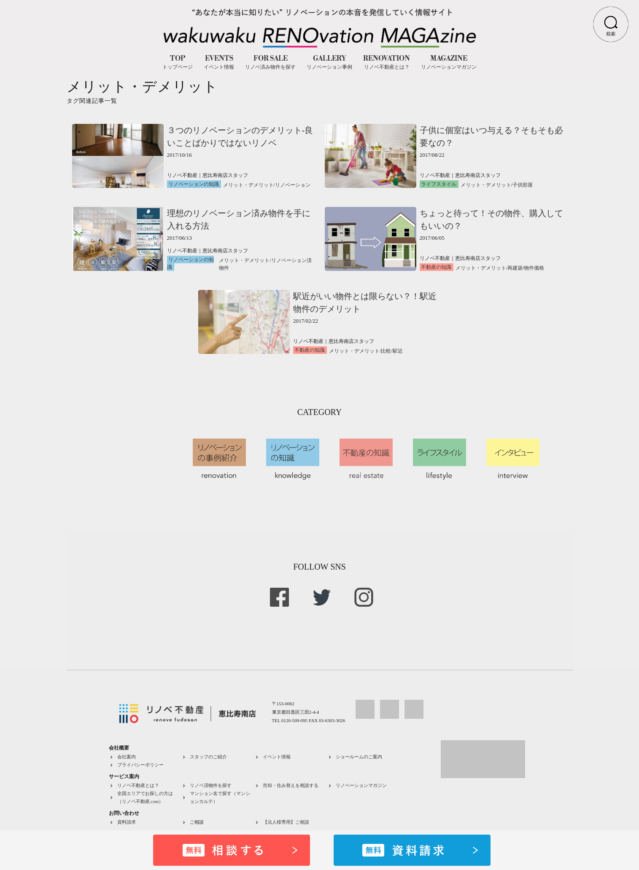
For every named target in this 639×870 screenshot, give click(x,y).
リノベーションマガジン (361, 785)
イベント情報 (277, 756)
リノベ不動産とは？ (138, 785)
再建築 (515, 268)
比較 (386, 351)
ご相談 (197, 821)
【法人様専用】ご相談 (286, 821)
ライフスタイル (438, 184)
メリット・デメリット (248, 185)
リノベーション (292, 185)
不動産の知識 (436, 267)
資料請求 (126, 821)
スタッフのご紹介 (208, 756)
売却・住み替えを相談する (290, 785)
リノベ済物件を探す (211, 785)
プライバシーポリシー (140, 764)
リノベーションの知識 (193, 184)
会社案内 (126, 756)
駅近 (398, 351)
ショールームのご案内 (359, 756)
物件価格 (534, 268)
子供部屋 (522, 185)
